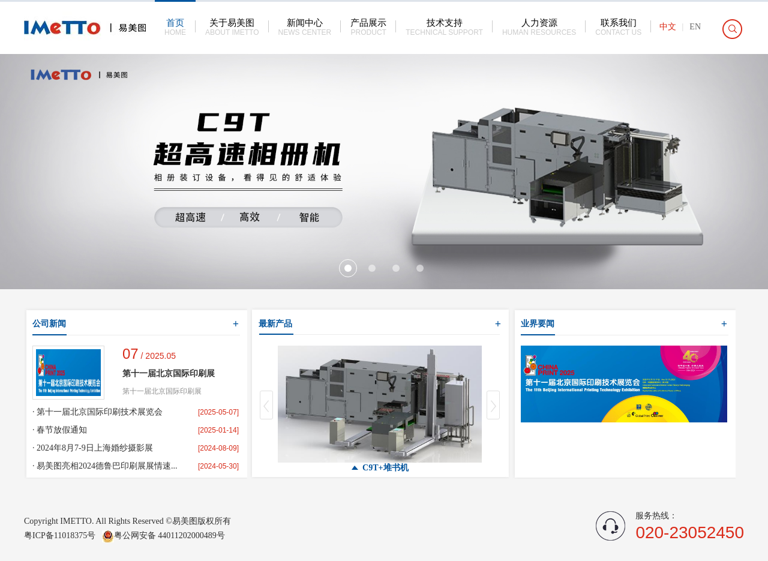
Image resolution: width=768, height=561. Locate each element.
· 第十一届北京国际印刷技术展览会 (97, 411)
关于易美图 (232, 27)
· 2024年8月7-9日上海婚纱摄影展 (92, 447)
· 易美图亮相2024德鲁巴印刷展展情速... (105, 465)
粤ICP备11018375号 (61, 535)
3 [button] (396, 268)
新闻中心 (305, 27)
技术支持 (444, 27)
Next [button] (493, 405)
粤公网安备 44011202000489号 (163, 535)
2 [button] (372, 268)
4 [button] (420, 268)
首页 (175, 27)
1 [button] (348, 268)
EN (695, 26)
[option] (384, 171)
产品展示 (368, 27)
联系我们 (618, 27)
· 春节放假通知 (59, 429)
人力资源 (539, 27)
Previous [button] (266, 405)
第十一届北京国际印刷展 (168, 373)
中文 (667, 26)
